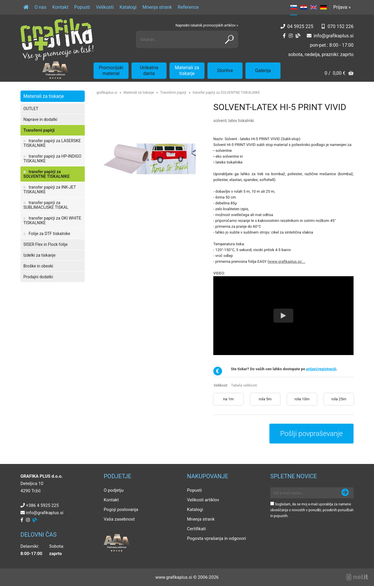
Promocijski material (111, 70)
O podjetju (114, 490)
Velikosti (105, 7)
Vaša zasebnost (119, 519)
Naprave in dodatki (40, 119)
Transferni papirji (39, 130)
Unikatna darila (149, 70)
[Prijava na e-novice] (345, 492)
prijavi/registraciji (321, 369)
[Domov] (26, 7)
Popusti (82, 7)
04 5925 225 (300, 26)
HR (303, 7)
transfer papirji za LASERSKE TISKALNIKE (52, 143)
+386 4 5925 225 (42, 505)
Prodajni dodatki (38, 276)
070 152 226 (341, 26)
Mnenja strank (157, 7)
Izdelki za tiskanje (39, 255)
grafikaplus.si (106, 93)
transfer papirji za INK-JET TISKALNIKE (49, 189)
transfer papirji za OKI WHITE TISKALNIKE (52, 220)
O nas (40, 7)
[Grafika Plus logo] (57, 39)
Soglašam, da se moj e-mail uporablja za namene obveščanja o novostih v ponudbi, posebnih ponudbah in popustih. (312, 510)
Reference (188, 7)
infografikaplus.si (334, 36)
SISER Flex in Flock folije (45, 244)
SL (293, 7)
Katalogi (128, 7)
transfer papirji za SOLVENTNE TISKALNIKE (46, 174)
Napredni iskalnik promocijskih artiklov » (207, 25)
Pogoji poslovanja (121, 509)
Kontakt (60, 7)
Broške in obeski (38, 266)
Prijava (342, 7)
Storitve (225, 70)
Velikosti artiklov (203, 499)
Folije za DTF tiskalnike (49, 233)
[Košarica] (339, 74)
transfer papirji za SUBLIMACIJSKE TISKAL (45, 205)
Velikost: (235, 385)
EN (313, 7)
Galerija (263, 70)
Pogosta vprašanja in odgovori (216, 538)
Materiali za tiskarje (187, 70)
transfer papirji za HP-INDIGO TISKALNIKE (52, 158)
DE (323, 7)
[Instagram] (291, 36)
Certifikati (196, 528)
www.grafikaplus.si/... (287, 261)
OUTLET (30, 108)
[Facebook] (284, 36)
